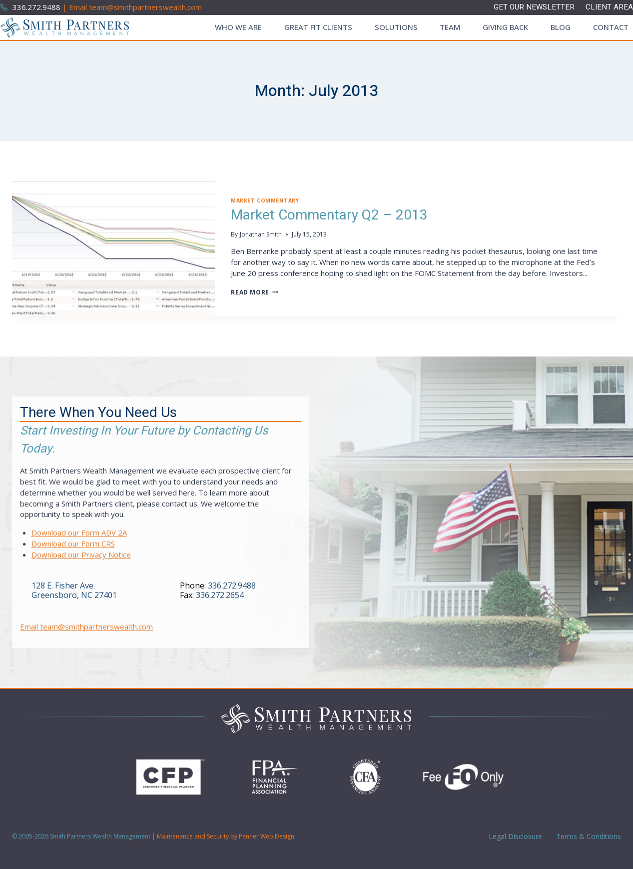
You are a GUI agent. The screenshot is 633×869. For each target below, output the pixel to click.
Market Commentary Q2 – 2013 (329, 215)
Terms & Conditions (587, 836)
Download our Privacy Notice (81, 555)
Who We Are (238, 27)
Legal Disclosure (514, 836)
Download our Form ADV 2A (79, 533)
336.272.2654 (220, 595)
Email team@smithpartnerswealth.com (86, 627)
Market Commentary (265, 200)
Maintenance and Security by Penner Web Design (225, 836)
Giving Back (505, 27)
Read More (254, 292)
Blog (561, 27)
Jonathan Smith (261, 234)
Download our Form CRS (73, 543)
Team (450, 27)
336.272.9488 (232, 585)
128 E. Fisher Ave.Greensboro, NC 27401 (74, 590)
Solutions (396, 27)
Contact (611, 27)
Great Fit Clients (318, 27)
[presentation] (113, 248)
